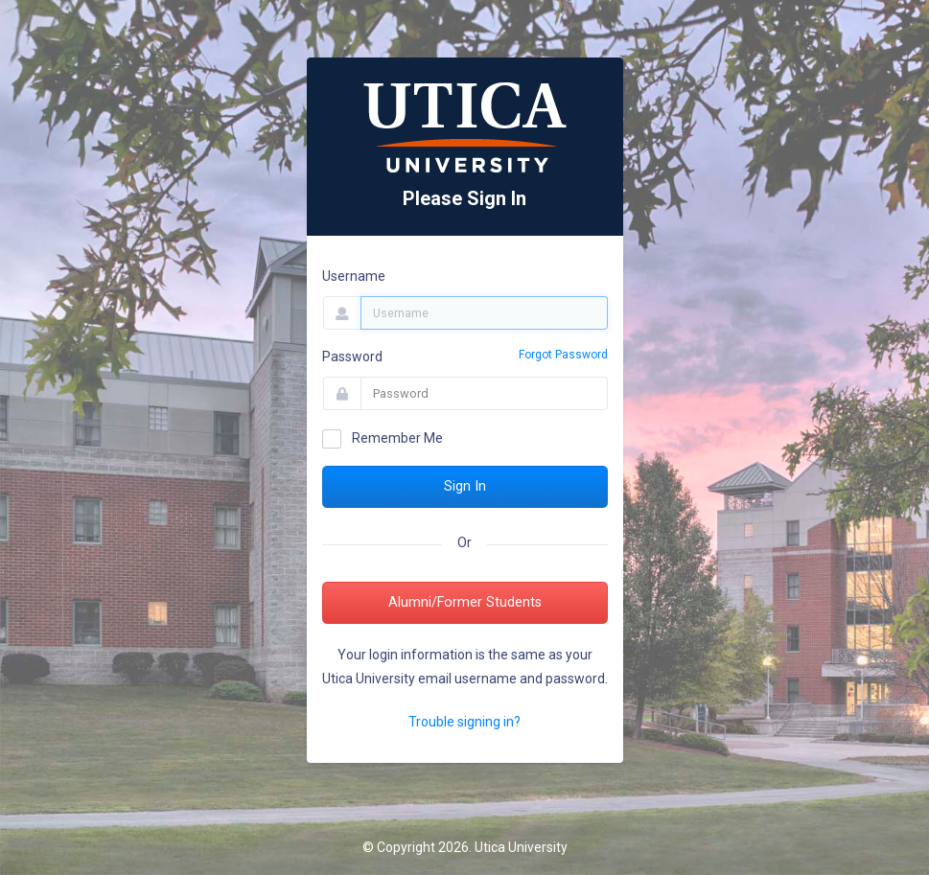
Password (352, 356)
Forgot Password (563, 354)
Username (353, 276)
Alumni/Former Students (465, 602)
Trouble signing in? (464, 721)
